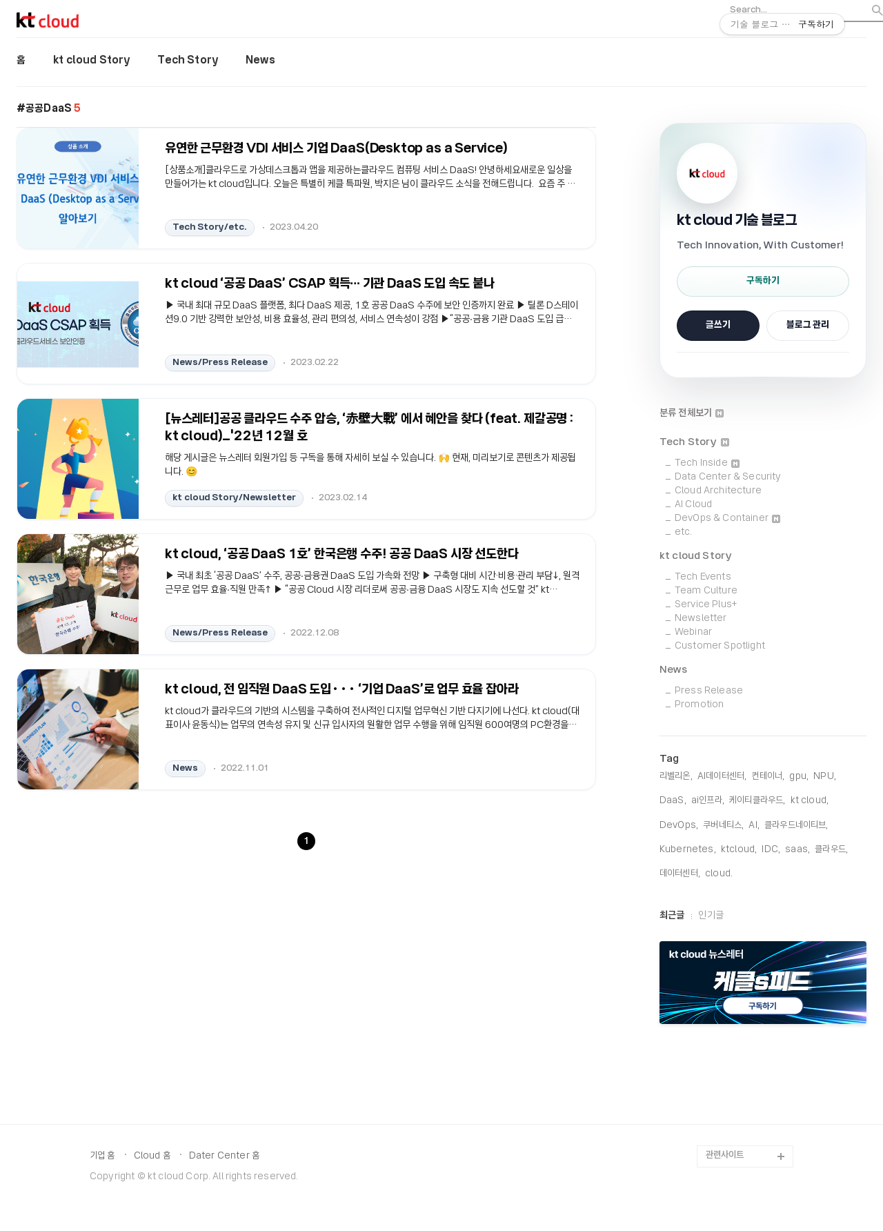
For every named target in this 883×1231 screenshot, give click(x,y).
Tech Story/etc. (209, 226)
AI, (753, 825)
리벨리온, (676, 776)
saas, (797, 850)
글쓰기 (718, 325)
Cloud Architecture (718, 491)
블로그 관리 (807, 325)
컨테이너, (767, 776)
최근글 (671, 915)
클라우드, (831, 850)
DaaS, (672, 801)
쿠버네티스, (723, 825)
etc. (684, 532)
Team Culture (706, 591)
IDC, (771, 850)
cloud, (719, 874)
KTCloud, (739, 850)
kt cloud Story (91, 60)
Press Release (709, 691)
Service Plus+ (706, 605)
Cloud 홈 (152, 1156)
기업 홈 (102, 1156)
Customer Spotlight (720, 646)
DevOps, (678, 825)
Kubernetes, (687, 850)
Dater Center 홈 (224, 1156)
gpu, (798, 776)
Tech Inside (707, 463)
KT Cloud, (810, 801)
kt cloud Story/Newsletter (234, 497)
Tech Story (187, 60)
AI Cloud (693, 505)
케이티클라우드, (757, 801)
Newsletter (701, 618)
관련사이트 (725, 1155)
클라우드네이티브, (796, 825)
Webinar (693, 632)
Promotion (699, 705)
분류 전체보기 (691, 413)
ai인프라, (707, 801)
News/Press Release (220, 362)
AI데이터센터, (721, 776)
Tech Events (703, 577)
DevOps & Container (727, 518)
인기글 (710, 915)
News (260, 60)
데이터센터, (679, 874)
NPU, (824, 776)
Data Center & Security (728, 477)
